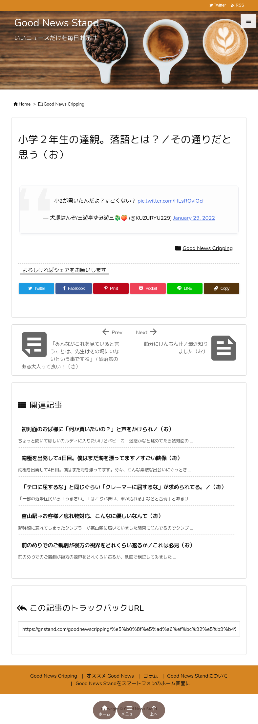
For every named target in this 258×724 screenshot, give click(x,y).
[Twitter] (36, 288)
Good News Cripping (64, 104)
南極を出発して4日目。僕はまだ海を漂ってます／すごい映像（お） (101, 458)
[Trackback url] (129, 629)
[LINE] (185, 288)
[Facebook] (73, 288)
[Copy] (221, 288)
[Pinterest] (111, 288)
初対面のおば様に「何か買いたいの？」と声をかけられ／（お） (97, 429)
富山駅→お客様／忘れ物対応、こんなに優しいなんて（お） (92, 516)
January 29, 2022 (194, 218)
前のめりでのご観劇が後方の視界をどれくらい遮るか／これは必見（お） (108, 545)
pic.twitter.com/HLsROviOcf (171, 201)
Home (25, 104)
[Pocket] (147, 288)
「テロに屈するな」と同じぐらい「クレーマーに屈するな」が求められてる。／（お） (123, 487)
